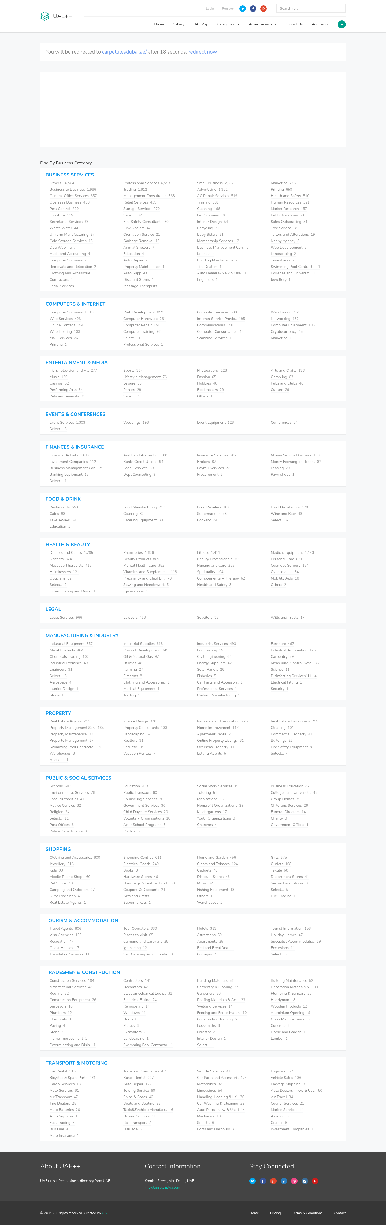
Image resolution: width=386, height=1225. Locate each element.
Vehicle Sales (286, 1077)
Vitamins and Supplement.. (150, 571)
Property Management (72, 740)
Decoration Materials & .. (294, 987)
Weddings (136, 422)
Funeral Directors (288, 811)
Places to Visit (138, 935)
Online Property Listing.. (220, 740)
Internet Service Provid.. (221, 318)
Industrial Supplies (143, 643)
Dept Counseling (139, 474)
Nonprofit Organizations (220, 805)
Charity (279, 818)
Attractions (209, 935)
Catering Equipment (143, 520)
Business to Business (73, 189)
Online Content (66, 325)
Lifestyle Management (145, 376)
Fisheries (206, 675)
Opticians (61, 578)
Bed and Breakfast (215, 947)
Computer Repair (141, 325)
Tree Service (284, 228)
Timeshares (282, 260)
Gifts (279, 857)
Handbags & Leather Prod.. (149, 883)
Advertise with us (263, 24)
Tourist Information (291, 928)
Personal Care (286, 559)
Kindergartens (212, 811)
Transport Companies (145, 1071)
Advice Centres (65, 805)
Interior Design (212, 221)
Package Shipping (289, 1084)
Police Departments (68, 831)
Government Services (144, 805)
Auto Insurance (64, 1135)
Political (132, 831)
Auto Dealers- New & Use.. (222, 273)
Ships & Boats (138, 1096)
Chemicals (60, 1019)
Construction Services (72, 980)
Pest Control (64, 208)
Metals (131, 1025)
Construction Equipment (73, 999)
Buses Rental (138, 1077)
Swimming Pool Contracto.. (295, 266)
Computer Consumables (220, 331)
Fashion (206, 376)
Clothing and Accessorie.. (73, 273)
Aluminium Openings (290, 1012)
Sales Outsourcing (289, 221)
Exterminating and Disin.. (73, 591)
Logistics (282, 1071)
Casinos (59, 383)
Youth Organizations (216, 818)
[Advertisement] (193, 109)
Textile (279, 870)
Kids (56, 870)
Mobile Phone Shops (70, 876)
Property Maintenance (143, 266)
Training (208, 202)
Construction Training (217, 1019)
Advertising (212, 189)
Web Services (65, 318)
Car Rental (63, 1071)
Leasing (280, 468)
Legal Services (64, 286)
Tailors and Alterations (293, 234)
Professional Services (146, 183)
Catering (133, 513)
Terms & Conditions (307, 1213)
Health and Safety (290, 195)
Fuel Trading (283, 896)
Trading (135, 189)
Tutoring (207, 792)
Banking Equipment (69, 474)
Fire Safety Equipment (291, 747)
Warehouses (62, 753)
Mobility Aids (285, 578)
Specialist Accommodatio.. (296, 941)
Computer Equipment (293, 325)
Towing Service (139, 1090)
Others (62, 183)
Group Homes (285, 799)
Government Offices (289, 824)
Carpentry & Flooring (217, 987)
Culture (280, 389)
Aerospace (60, 682)
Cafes (57, 513)
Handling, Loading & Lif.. (220, 1096)
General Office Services (73, 195)
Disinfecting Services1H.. (294, 675)
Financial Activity (69, 455)
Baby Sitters (210, 234)
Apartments (210, 941)
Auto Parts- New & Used (221, 1109)
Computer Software (68, 260)
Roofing (59, 993)
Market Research (289, 208)
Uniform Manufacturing (72, 234)
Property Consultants (145, 727)
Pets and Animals (67, 396)
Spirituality (210, 571)
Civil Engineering (214, 656)
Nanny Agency (285, 240)
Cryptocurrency (287, 331)
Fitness (208, 552)
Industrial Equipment (71, 643)
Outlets (281, 863)
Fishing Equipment (216, 889)
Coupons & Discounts (144, 889)
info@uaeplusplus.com (162, 1187)
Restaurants (64, 507)
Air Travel (282, 1096)
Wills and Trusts (288, 617)
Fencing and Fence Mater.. (222, 1012)
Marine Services (287, 1109)
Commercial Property (291, 734)
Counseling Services (143, 799)
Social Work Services (218, 786)
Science (280, 669)
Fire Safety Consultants (146, 221)
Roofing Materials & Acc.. (221, 999)
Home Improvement (218, 727)
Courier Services (287, 1103)
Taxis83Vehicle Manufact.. (148, 1109)
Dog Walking (63, 247)
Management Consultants (149, 195)
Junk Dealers (137, 228)
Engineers (207, 279)
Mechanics (209, 1116)
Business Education (290, 786)
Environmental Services (72, 792)
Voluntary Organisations (146, 818)
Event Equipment (215, 422)
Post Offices (62, 824)
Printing (281, 189)
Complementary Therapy (221, 578)
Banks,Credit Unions (143, 461)
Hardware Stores (140, 876)
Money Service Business (295, 455)
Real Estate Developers (294, 721)
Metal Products (66, 650)
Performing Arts (66, 389)
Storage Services (141, 208)
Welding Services (215, 1006)
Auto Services (64, 1090)
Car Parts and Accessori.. (220, 682)
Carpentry (282, 656)
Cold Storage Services (71, 240)
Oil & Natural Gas (141, 656)
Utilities (132, 663)
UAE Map (200, 24)
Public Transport (140, 792)
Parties (132, 389)
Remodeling (136, 1006)
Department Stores (290, 876)
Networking (285, 318)
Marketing (285, 183)
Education (133, 253)
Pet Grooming (211, 215)
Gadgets (207, 870)
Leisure (132, 383)
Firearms (132, 675)
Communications (215, 325)
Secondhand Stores (290, 883)
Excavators (134, 1032)
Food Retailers (213, 507)
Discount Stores (138, 279)
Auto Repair (135, 260)
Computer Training (142, 331)
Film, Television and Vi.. (73, 370)
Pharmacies (138, 552)
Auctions (59, 759)
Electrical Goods (141, 863)
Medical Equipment (292, 552)
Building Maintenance (217, 260)
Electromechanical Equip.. (147, 993)
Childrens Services (289, 805)
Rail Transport (137, 1122)
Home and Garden (216, 857)
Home (159, 24)
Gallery (178, 24)
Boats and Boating (142, 1103)
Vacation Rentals (139, 753)
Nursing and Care (216, 565)
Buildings (282, 740)
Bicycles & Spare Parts (73, 1077)
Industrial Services (216, 643)
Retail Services (139, 202)
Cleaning (208, 208)
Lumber (279, 1038)
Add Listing (321, 24)
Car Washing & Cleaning (220, 1103)
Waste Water (64, 228)
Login (210, 8)
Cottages (206, 954)
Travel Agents (65, 928)
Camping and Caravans (145, 941)
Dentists (61, 559)
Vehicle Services (214, 1071)
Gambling (282, 376)
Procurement (209, 474)
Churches (207, 824)
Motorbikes (209, 1084)
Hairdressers (64, 571)
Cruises (279, 1122)
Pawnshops (282, 474)
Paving (57, 1025)
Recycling (208, 228)
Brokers (206, 461)
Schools (60, 786)
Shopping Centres (142, 857)
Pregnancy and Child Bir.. (147, 578)
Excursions (283, 947)
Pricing (275, 1213)
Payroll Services (213, 468)
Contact (340, 1213)
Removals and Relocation (73, 266)
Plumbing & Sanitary (291, 993)
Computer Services (217, 312)
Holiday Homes (287, 935)
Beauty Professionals (219, 559)
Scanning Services (215, 338)
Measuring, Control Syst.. (295, 663)
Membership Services (218, 240)
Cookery (207, 520)
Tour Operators (140, 928)
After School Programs (144, 824)
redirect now (202, 52)
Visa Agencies (65, 935)
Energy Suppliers (214, 663)
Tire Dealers (209, 266)
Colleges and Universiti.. (293, 273)
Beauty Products (141, 559)
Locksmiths (208, 1025)
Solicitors (208, 617)
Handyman (283, 999)
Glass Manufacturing (290, 1019)
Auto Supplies (137, 273)
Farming (133, 669)
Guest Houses (64, 947)
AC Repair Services (217, 195)
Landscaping (283, 253)
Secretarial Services (69, 221)
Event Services (67, 422)
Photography (212, 370)
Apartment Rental (215, 734)
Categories (228, 24)
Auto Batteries (65, 1109)
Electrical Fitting (286, 682)
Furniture (61, 215)
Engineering (211, 650)
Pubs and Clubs (287, 383)
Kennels (205, 253)
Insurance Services (216, 455)
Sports (133, 370)
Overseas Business (70, 202)
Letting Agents (211, 753)
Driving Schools (139, 1116)
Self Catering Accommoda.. (148, 954)
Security (279, 688)
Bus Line (59, 1129)
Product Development (145, 650)
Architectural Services (71, 987)
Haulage (132, 1129)
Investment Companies (73, 461)
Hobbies (207, 383)
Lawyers (134, 617)
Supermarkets (212, 513)
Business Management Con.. (222, 247)
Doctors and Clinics (71, 552)
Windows (134, 1012)
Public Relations (287, 215)
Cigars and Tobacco (217, 863)
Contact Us (294, 24)
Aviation (280, 1116)
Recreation (62, 941)
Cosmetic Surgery (290, 565)
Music (59, 376)
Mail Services (64, 338)
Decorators (135, 987)
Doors (130, 1019)
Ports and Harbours (215, 1129)
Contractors (61, 279)
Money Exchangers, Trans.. (296, 461)
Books (131, 870)
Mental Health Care (143, 565)
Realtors (133, 740)
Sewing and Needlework (146, 584)
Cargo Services (66, 1084)
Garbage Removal (141, 240)
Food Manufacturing (144, 507)
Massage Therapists (142, 286)
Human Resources (290, 202)
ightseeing (135, 947)
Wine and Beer (286, 513)
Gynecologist (285, 571)
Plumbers (61, 1012)
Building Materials (215, 980)
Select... (133, 215)
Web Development (288, 247)
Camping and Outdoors (72, 889)
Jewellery (281, 279)
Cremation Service (141, 234)
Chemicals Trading (69, 656)
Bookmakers (210, 389)
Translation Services (70, 954)
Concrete (280, 1025)
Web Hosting (65, 331)
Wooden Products (289, 1006)
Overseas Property (216, 747)
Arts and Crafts (288, 370)
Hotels (206, 928)
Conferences (284, 422)
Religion (59, 811)
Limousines (209, 1090)
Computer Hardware (144, 318)
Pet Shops (61, 883)
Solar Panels (210, 669)
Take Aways (63, 520)
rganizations (135, 591)
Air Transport (64, 1096)
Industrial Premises (69, 663)
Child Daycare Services (145, 811)
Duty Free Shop (65, 896)
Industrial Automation (293, 650)
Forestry (206, 1032)
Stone (57, 695)
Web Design (285, 312)
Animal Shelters (138, 247)
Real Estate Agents (70, 721)
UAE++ (107, 1213)
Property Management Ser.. (77, 727)
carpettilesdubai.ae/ (124, 52)
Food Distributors (289, 507)
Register (228, 8)
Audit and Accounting (70, 253)
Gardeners (209, 993)
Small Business (215, 183)
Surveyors (61, 1006)
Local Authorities (67, 799)
